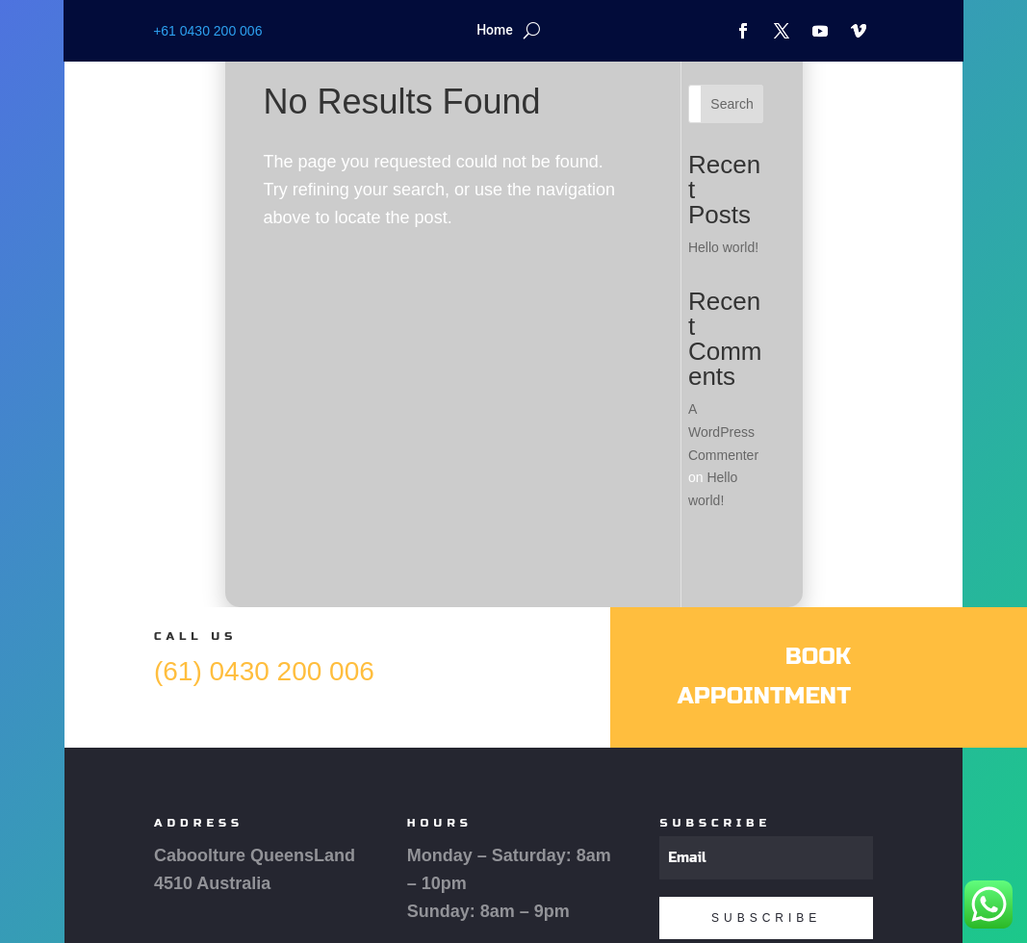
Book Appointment (764, 676)
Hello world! (723, 247)
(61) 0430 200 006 (264, 671)
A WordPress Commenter (723, 432)
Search (731, 104)
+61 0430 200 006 (207, 30)
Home (494, 30)
